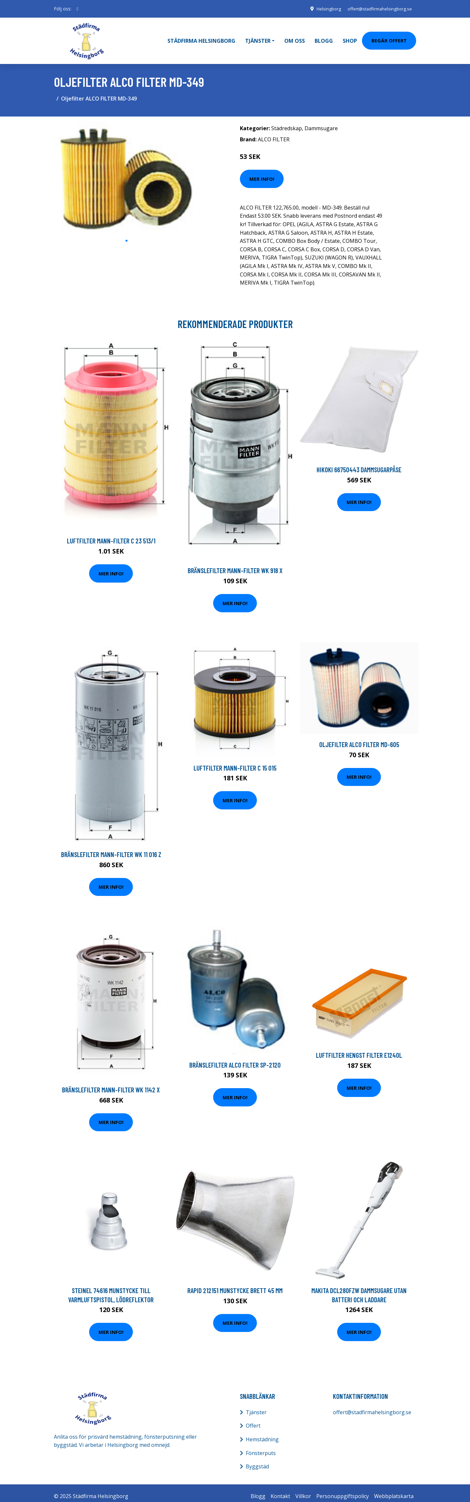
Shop (350, 37)
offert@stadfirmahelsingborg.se (377, 9)
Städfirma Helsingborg (201, 37)
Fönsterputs (261, 1446)
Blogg (324, 37)
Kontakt (280, 1489)
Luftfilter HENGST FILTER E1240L (359, 1049)
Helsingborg (324, 9)
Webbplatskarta (394, 1489)
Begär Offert (389, 37)
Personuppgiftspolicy (342, 1489)
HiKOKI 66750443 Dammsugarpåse (359, 463)
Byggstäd (257, 1460)
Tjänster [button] (258, 37)
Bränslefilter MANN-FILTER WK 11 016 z (111, 848)
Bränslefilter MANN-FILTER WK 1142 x (111, 1083)
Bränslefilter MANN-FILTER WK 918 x (235, 564)
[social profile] (77, 9)
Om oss (294, 37)
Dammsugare (321, 121)
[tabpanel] (126, 171)
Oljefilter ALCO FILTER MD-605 (359, 738)
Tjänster (256, 1405)
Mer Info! (261, 172)
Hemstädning (262, 1432)
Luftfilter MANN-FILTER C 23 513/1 (111, 534)
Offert (253, 1419)
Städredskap (286, 121)
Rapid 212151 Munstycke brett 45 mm (235, 1284)
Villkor (303, 1489)
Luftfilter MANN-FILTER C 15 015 (235, 761)
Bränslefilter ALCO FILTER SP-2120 (235, 1058)
